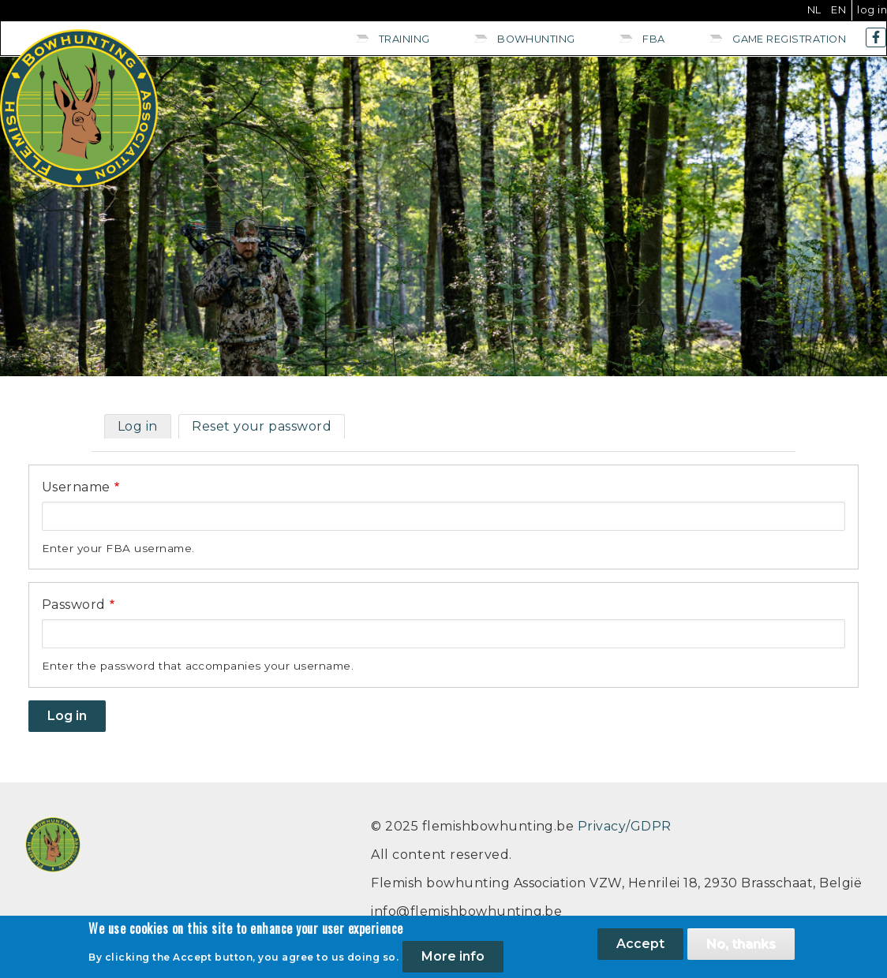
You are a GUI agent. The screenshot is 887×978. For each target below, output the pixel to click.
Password (74, 604)
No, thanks (741, 948)
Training (404, 39)
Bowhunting (536, 39)
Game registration (789, 39)
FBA (653, 39)
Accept (640, 948)
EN (838, 10)
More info (453, 961)
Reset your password (261, 426)
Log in (872, 10)
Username (76, 487)
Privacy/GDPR (625, 826)
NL (814, 10)
